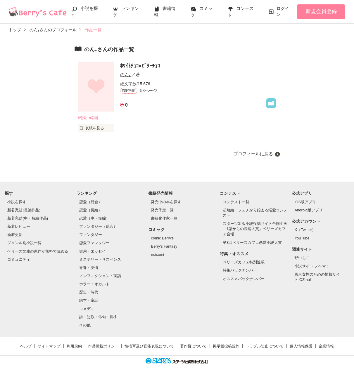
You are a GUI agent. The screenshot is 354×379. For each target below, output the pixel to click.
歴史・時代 (88, 293)
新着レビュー (18, 227)
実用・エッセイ (92, 251)
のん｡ (125, 74)
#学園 (95, 118)
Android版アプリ (308, 210)
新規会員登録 (321, 11)
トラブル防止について (265, 346)
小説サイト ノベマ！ (312, 266)
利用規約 (74, 346)
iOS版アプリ (305, 202)
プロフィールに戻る (253, 154)
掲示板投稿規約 (226, 346)
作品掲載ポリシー (103, 346)
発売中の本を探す (166, 202)
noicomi (157, 255)
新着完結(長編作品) (23, 210)
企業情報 (326, 346)
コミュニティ (18, 260)
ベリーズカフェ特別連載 (244, 262)
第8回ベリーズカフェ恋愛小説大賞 (252, 243)
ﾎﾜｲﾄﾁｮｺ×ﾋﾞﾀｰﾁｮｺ (140, 66)
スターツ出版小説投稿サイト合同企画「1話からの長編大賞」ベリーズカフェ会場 (255, 229)
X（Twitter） (305, 230)
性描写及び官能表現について (149, 346)
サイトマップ (49, 346)
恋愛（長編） (90, 210)
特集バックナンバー (240, 271)
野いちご (302, 258)
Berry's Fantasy (164, 246)
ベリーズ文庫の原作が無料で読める (37, 251)
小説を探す (16, 202)
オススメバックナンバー (244, 279)
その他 (85, 325)
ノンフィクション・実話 (100, 276)
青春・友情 (88, 268)
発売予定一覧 (162, 210)
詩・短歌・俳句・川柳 (98, 317)
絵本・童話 (88, 301)
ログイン (283, 11)
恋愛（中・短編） (94, 218)
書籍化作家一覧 (164, 218)
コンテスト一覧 (236, 202)
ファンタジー (90, 235)
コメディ (86, 309)
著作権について (193, 346)
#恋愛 (82, 118)
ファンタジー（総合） (98, 227)
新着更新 (15, 235)
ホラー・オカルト (94, 284)
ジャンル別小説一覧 (24, 243)
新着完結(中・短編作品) (27, 218)
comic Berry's (162, 238)
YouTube (301, 238)
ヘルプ (26, 346)
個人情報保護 (301, 346)
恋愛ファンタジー (94, 243)
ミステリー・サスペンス (100, 260)
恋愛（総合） (90, 202)
